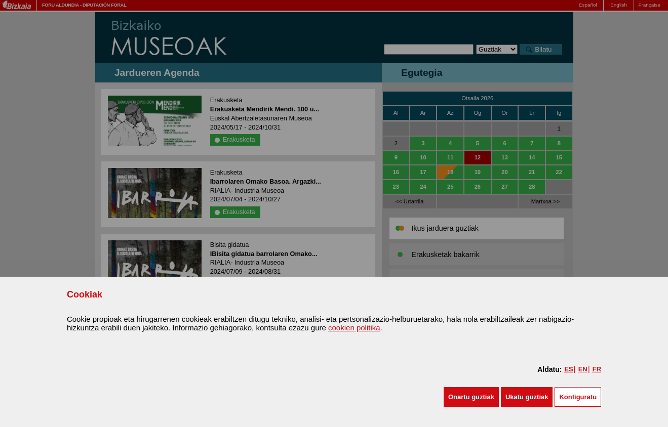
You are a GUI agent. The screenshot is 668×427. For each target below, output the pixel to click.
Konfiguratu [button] (578, 397)
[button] (471, 397)
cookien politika (354, 327)
